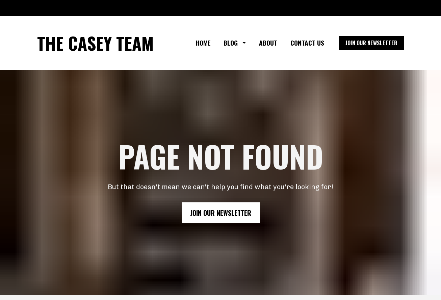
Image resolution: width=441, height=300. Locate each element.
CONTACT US (307, 43)
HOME (203, 43)
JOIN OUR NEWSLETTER (371, 43)
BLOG (235, 43)
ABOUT (268, 43)
